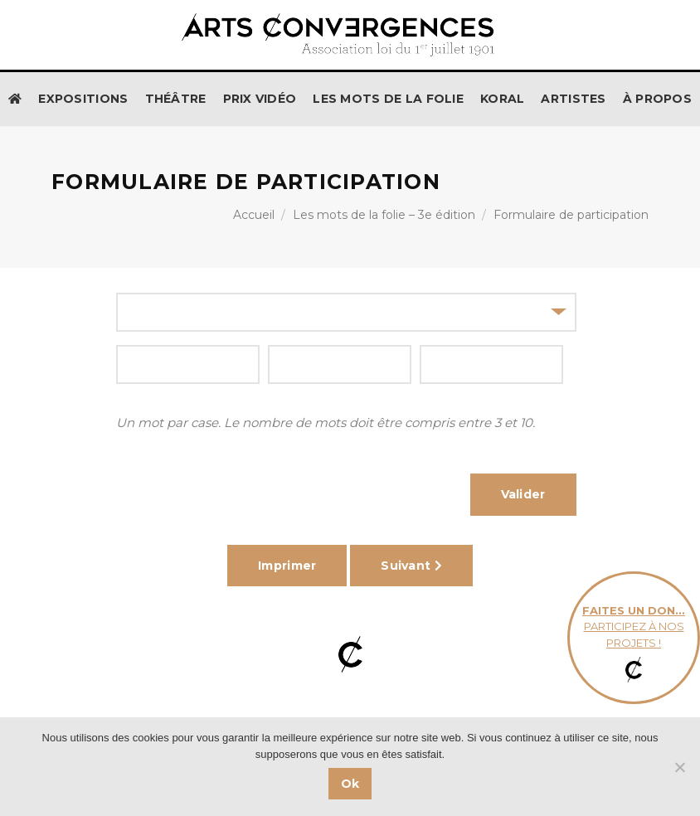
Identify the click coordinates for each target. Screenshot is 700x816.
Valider (523, 494)
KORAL (502, 98)
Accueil (254, 214)
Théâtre (176, 98)
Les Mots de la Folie (388, 98)
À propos (657, 98)
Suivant (411, 565)
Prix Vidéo (260, 98)
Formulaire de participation (571, 214)
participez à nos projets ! (633, 638)
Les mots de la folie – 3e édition (384, 214)
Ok (350, 783)
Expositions (83, 98)
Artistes (573, 98)
